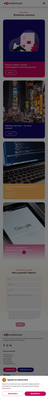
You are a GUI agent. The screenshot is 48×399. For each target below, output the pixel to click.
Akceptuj (35, 393)
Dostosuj (13, 393)
